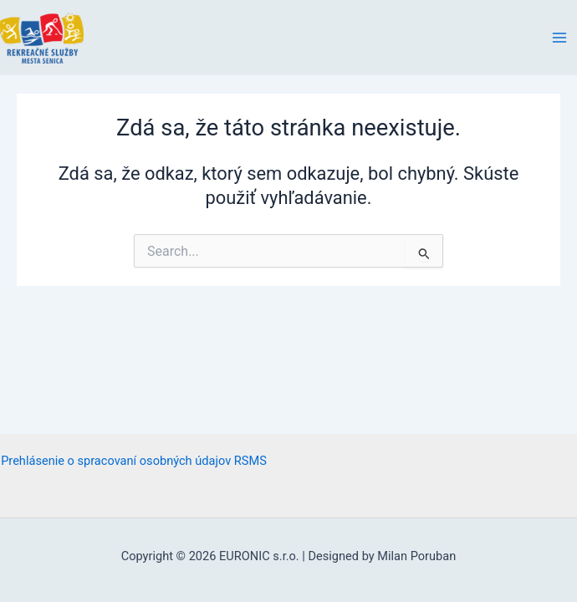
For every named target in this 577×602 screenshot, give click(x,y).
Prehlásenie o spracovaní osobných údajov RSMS (134, 460)
